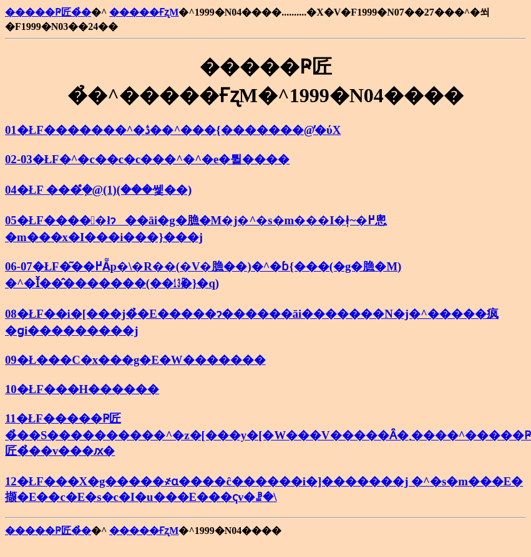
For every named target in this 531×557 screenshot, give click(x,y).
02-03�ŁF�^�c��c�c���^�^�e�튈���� (147, 159)
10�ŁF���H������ (82, 389)
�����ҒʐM (143, 12)
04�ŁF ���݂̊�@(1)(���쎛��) (98, 189)
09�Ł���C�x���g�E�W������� (135, 359)
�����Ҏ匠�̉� (48, 12)
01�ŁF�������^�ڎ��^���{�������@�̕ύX (173, 129)
